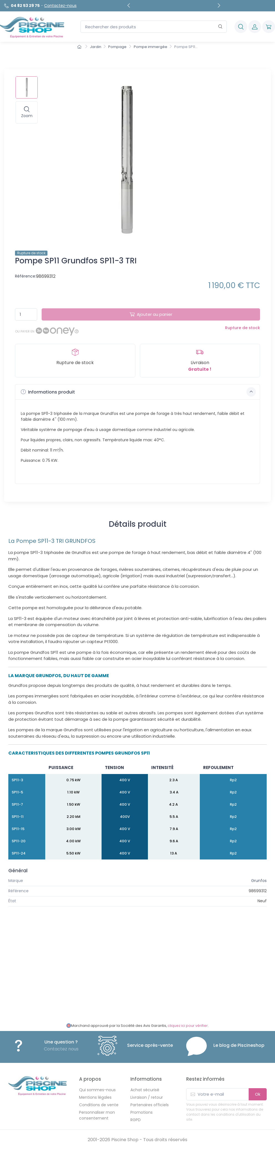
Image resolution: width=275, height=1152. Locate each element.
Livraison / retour (146, 1097)
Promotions (141, 1112)
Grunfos (259, 880)
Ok (257, 1094)
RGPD (135, 1120)
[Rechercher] (220, 27)
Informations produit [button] (138, 392)
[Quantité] (26, 314)
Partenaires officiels (149, 1105)
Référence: (25, 276)
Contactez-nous (60, 5)
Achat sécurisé (144, 1090)
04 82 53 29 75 (25, 5)
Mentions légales (95, 1097)
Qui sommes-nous (97, 1090)
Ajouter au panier (151, 314)
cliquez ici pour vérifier (188, 1025)
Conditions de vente (98, 1105)
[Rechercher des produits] (153, 27)
